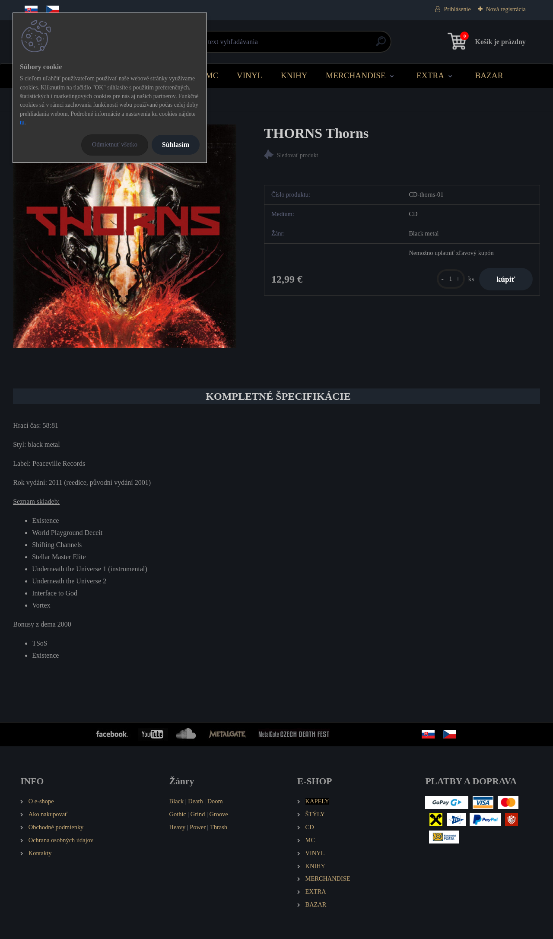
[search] (381, 44)
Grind (198, 814)
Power (198, 827)
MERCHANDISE (356, 75)
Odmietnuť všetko (114, 144)
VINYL (250, 75)
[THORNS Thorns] (124, 236)
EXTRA (430, 75)
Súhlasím (175, 144)
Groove (219, 814)
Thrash (218, 827)
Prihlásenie (457, 9)
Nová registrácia (506, 9)
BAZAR (489, 75)
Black (176, 801)
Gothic (177, 814)
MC (212, 75)
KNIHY (294, 75)
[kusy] (451, 279)
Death (195, 801)
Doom (215, 801)
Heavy (177, 827)
